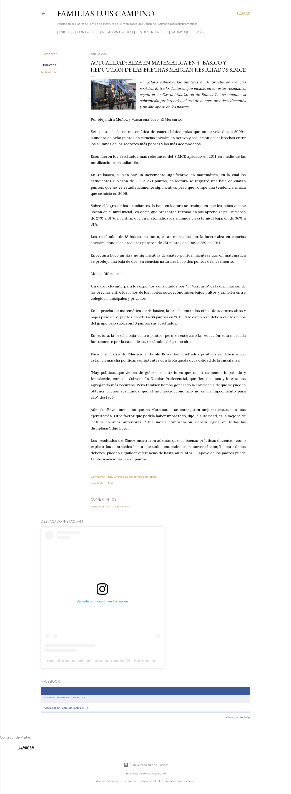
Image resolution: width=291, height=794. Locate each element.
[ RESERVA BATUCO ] (117, 32)
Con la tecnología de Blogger (145, 765)
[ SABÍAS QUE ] (181, 32)
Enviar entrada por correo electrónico (132, 476)
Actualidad (49, 72)
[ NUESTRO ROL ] (152, 32)
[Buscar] (243, 13)
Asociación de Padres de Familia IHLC (66, 707)
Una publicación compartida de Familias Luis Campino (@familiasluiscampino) (102, 661)
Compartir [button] (49, 54)
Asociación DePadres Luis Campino (62, 697)
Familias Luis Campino (106, 13)
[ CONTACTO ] (86, 32)
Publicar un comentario (110, 506)
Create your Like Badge (238, 717)
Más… (201, 32)
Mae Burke (159, 773)
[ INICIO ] (64, 32)
